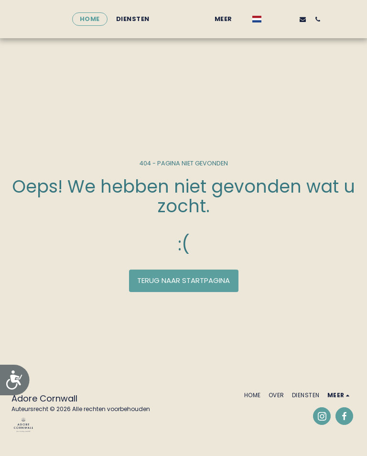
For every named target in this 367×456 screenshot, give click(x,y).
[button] (284, 19)
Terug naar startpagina (183, 280)
